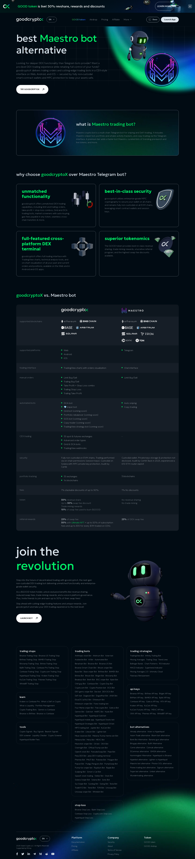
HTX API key (165, 701)
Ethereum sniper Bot (83, 703)
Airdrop (93, 19)
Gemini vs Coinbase (46, 709)
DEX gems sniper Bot (84, 691)
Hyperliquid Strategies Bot (86, 723)
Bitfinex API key (151, 693)
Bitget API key (165, 693)
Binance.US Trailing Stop (49, 655)
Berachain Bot (81, 663)
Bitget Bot (99, 675)
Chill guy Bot (80, 683)
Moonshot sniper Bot (83, 744)
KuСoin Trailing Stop (28, 679)
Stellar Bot (99, 776)
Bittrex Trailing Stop (48, 663)
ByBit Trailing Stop (27, 667)
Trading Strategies (141, 651)
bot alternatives (139, 726)
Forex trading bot (101, 703)
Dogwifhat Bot (102, 695)
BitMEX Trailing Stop (47, 659)
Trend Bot (92, 787)
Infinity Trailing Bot (153, 655)
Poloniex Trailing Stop (47, 679)
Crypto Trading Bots (28, 709)
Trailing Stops (27, 651)
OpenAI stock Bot (82, 751)
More (126, 19)
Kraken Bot (79, 731)
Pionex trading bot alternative (143, 767)
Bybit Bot (114, 679)
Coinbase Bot (92, 683)
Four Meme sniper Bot (84, 708)
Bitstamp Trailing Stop (29, 663)
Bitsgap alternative (138, 743)
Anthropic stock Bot (83, 655)
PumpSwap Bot (111, 764)
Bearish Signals (51, 731)
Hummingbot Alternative (140, 755)
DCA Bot (111, 687)
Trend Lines (163, 659)
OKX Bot (104, 744)
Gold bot (89, 711)
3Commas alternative (139, 751)
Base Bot (78, 671)
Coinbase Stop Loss (83, 813)
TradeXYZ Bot (80, 787)
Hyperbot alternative (139, 759)
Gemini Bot (79, 711)
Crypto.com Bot (81, 687)
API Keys (135, 689)
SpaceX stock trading (84, 776)
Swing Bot (104, 784)
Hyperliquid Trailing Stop (30, 675)
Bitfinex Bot (103, 671)
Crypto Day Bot (106, 683)
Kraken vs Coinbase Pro (30, 701)
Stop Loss (80, 805)
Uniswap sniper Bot (83, 792)
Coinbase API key (137, 701)
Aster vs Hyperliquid (155, 731)
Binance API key (136, 693)
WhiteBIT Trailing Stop (29, 683)
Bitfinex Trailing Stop (28, 659)
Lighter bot (101, 731)
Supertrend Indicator (153, 667)
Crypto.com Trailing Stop (50, 671)
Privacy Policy (113, 854)
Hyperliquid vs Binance (162, 755)
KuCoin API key (150, 705)
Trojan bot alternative (139, 771)
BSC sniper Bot (102, 679)
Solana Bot (96, 779)
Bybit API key (164, 697)
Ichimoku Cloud (156, 671)
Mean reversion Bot (83, 736)
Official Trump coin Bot (98, 747)
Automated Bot (101, 659)
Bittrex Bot (79, 675)
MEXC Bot (100, 739)
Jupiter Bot (95, 728)
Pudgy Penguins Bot (94, 764)
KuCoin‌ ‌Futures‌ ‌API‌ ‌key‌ (140, 709)
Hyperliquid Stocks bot (104, 719)
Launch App (170, 19)
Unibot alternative (157, 771)
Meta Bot (91, 739)
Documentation (78, 842)
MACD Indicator (137, 667)
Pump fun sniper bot (83, 767)
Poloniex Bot (101, 759)
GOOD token (79, 19)
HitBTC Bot (98, 711)
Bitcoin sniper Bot (105, 667)
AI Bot (90, 659)
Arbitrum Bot (98, 655)
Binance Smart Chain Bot (85, 667)
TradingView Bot (137, 655)
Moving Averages (137, 659)
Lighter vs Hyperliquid (158, 759)
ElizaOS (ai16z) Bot (83, 699)
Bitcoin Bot (89, 675)
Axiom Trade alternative (140, 735)
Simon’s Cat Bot (94, 772)
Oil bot (97, 744)
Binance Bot (93, 663)
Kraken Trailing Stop (50, 675)
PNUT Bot (90, 759)
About (110, 846)
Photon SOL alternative (162, 763)
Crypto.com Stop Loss (102, 813)
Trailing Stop (151, 659)
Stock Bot (109, 776)
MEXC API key (158, 709)
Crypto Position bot (98, 687)
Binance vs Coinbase (45, 713)
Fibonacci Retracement (140, 675)
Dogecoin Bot (89, 695)
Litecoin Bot (90, 731)
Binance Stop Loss (82, 809)
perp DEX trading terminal (99, 756)
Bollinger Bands (136, 663)
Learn (22, 697)
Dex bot (97, 691)
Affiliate (116, 19)
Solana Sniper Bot (82, 779)
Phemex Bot (80, 759)
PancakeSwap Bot (98, 751)
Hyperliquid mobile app (84, 719)
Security (111, 842)
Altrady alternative (138, 731)
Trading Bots (82, 651)
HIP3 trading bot (82, 728)
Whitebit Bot (98, 792)
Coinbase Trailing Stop (29, 671)
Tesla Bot (113, 784)
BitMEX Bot (114, 671)
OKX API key (135, 713)
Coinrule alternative (155, 747)
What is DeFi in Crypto (51, 701)
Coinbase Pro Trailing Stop (48, 667)
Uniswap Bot (111, 787)
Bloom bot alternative (161, 735)
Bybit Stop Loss (98, 809)
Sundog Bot (93, 784)
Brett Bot (91, 679)
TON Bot (100, 787)
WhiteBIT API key (164, 713)
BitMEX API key (151, 697)
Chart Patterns (151, 663)
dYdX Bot (113, 695)
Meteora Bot (80, 739)
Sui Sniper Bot (81, 784)
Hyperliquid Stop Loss (84, 818)
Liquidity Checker (39, 735)
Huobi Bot (109, 711)
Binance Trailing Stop (28, 655)
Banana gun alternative (159, 739)
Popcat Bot (79, 764)
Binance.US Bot (105, 663)
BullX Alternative (155, 743)
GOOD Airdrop (150, 846)
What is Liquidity (27, 705)
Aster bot (109, 655)
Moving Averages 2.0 (139, 671)
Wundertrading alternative (141, 775)
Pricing (104, 19)
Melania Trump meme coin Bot (105, 736)
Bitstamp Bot (111, 675)
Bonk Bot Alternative (138, 739)
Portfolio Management (45, 705)
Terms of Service (114, 850)
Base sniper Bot (90, 671)
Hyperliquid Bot (81, 716)
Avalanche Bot (81, 659)
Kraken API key (136, 705)
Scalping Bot (80, 772)
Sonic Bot (106, 779)
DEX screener (25, 735)
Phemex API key (149, 713)
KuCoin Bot (105, 728)
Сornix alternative (137, 747)
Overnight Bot (81, 747)
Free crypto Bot (101, 708)
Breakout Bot (80, 679)
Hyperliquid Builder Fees (30, 739)
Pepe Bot (111, 751)
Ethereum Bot (99, 699)
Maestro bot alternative (140, 763)
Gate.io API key (152, 701)
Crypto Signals (26, 731)
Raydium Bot (99, 767)
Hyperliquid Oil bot (106, 723)
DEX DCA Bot (108, 691)
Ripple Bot (110, 767)
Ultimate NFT (78, 522)
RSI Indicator (164, 663)
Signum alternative (165, 767)
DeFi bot (78, 695)
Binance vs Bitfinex (27, 713)
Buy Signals (39, 731)
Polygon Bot (113, 759)
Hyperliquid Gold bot (97, 716)
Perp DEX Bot (80, 756)
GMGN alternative (158, 751)
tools (23, 726)
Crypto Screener (55, 735)
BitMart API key (136, 697)
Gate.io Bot (114, 708)
